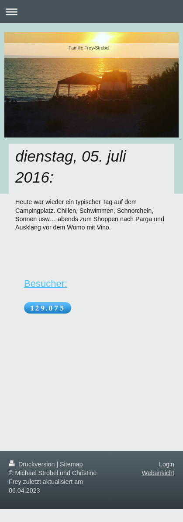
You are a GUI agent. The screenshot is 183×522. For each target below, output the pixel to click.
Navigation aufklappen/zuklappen (91, 11)
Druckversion (32, 464)
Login (166, 464)
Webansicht (158, 472)
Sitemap (71, 464)
